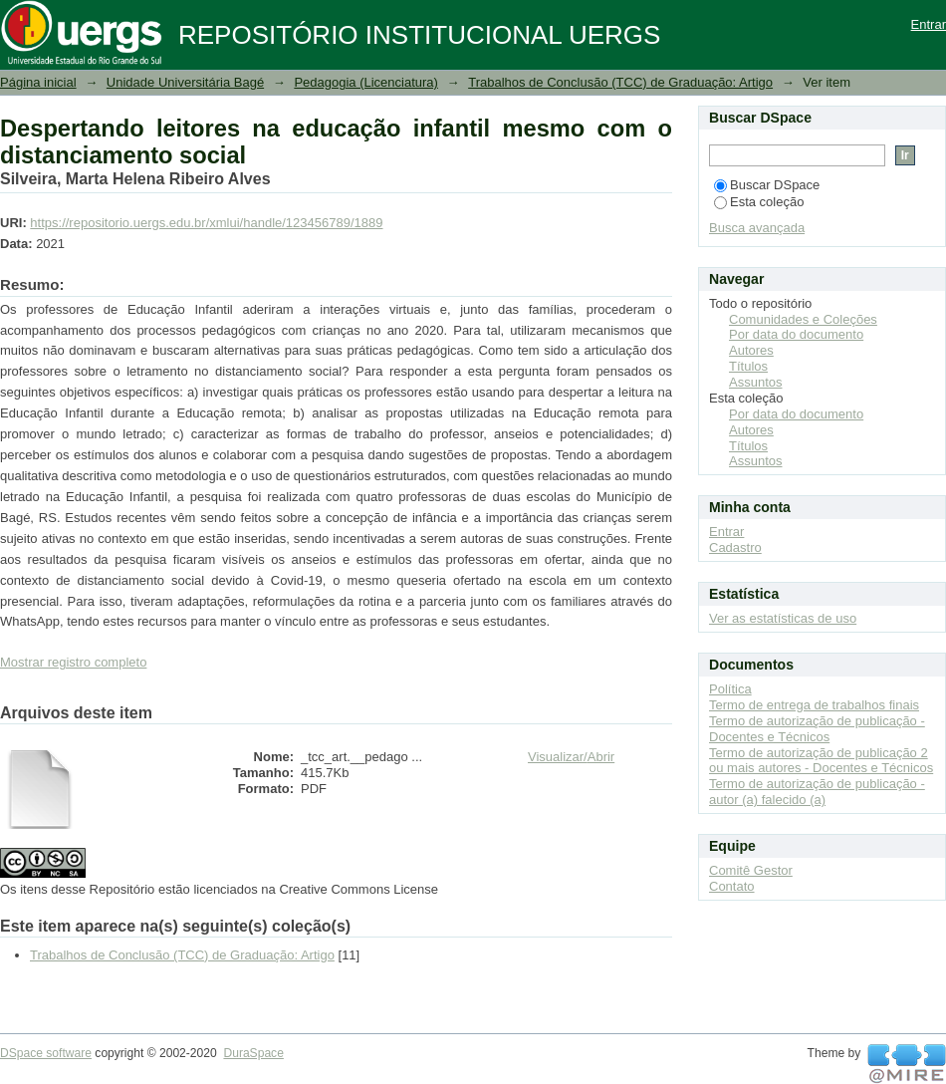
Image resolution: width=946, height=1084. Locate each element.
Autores (751, 350)
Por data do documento (796, 334)
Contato (732, 886)
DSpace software (46, 1053)
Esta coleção (759, 201)
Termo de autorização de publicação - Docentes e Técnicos (817, 728)
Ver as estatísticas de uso (782, 618)
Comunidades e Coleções (803, 319)
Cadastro (735, 547)
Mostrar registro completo (73, 662)
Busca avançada (757, 227)
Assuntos (755, 382)
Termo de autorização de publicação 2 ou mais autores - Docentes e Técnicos (821, 760)
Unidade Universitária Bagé (185, 82)
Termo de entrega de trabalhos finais (814, 704)
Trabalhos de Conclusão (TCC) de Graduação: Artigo (620, 82)
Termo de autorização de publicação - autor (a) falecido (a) (817, 791)
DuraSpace (253, 1053)
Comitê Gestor (751, 870)
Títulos (748, 366)
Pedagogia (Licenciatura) (366, 82)
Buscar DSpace (767, 184)
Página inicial (38, 82)
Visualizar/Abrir (571, 756)
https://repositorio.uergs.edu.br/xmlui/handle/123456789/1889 (206, 222)
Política (730, 688)
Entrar (928, 24)
